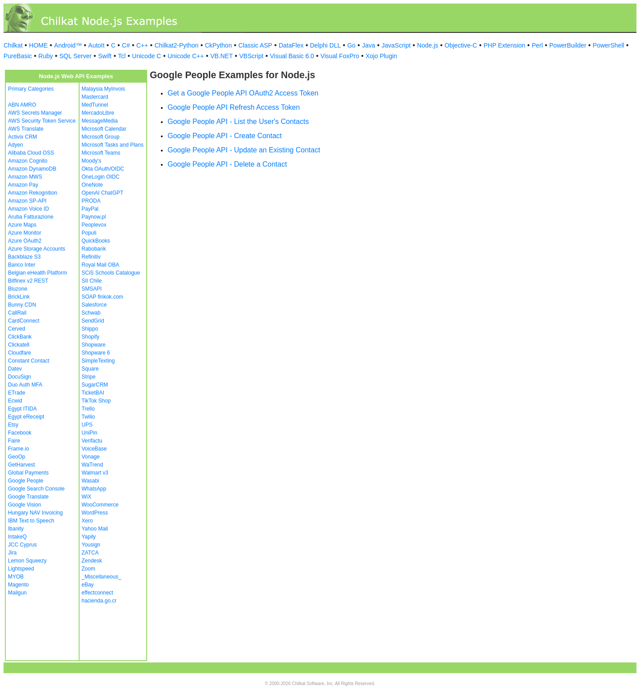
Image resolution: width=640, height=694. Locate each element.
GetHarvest (21, 465)
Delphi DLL (325, 45)
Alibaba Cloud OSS (31, 153)
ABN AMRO (22, 105)
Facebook (20, 433)
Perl (537, 45)
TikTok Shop (96, 401)
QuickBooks (96, 241)
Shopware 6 (96, 353)
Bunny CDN (22, 305)
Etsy (13, 425)
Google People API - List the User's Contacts (238, 121)
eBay (88, 585)
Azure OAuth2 (24, 241)
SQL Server (76, 56)
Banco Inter (21, 265)
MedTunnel (95, 105)
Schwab (91, 313)
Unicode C (146, 56)
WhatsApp (94, 489)
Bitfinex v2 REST (28, 281)
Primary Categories (31, 89)
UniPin (89, 433)
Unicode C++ (186, 56)
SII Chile (92, 281)
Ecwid (15, 401)
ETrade (16, 393)
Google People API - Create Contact (225, 136)
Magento (18, 585)
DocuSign (19, 377)
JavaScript (396, 45)
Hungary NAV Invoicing (35, 513)
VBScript (251, 56)
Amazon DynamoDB (32, 169)
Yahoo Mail (95, 529)
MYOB (16, 577)
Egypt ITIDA (22, 409)
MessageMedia (100, 121)
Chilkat (13, 45)
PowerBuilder (567, 45)
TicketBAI (93, 393)
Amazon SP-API (27, 201)
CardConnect (24, 321)
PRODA (91, 201)
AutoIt (96, 45)
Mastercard (95, 97)
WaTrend (92, 465)
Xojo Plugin (381, 56)
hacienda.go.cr (99, 601)
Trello (88, 409)
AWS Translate (26, 129)
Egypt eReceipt (26, 417)
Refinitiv (91, 257)
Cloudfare (19, 353)
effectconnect (97, 593)
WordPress (95, 513)
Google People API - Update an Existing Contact (244, 150)
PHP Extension (504, 45)
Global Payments (28, 473)
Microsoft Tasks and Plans (113, 145)
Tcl (121, 56)
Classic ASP (255, 45)
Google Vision (24, 505)
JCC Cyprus (22, 545)
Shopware (94, 345)
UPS (87, 425)
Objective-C (460, 45)
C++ (142, 45)
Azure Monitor (24, 233)
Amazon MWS (25, 177)
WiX (87, 497)
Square (90, 369)
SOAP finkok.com (103, 297)
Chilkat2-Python (177, 45)
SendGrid (93, 321)
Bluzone (17, 289)
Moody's (91, 161)
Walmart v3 (95, 473)
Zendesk (92, 561)
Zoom (89, 569)
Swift (105, 56)
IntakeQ (17, 537)
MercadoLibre (98, 113)
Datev (15, 369)
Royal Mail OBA (101, 265)
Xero (87, 521)
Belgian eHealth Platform (37, 273)
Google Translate (28, 497)
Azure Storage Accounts (36, 249)
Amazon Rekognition (32, 193)
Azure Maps (22, 225)
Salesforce (94, 305)
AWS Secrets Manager (35, 113)
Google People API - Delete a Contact (227, 164)
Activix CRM (22, 137)
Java (368, 45)
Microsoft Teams (101, 153)
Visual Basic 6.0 (292, 56)
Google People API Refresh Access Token (234, 107)
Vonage (91, 457)
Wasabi (91, 481)
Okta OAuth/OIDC (103, 169)
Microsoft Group (101, 137)
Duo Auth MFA (25, 385)
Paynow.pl (94, 217)
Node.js (427, 45)
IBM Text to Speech (31, 521)
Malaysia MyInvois (103, 89)
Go (351, 45)
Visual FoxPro (339, 56)
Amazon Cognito (28, 161)
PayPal (90, 209)
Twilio (88, 417)
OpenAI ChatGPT (103, 193)
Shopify (91, 337)
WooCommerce (100, 505)
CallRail (17, 313)
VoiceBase (94, 449)
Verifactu (92, 441)
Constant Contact (28, 361)
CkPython (218, 45)
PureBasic (18, 56)
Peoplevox (94, 225)
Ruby (45, 56)
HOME (38, 45)
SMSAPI (92, 289)
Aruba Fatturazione (30, 217)
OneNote (92, 185)
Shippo (90, 329)
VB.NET (221, 56)
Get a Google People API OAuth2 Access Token (243, 93)
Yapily (89, 537)
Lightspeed (21, 569)
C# (126, 45)
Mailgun (17, 593)
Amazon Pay (23, 185)
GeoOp (16, 457)
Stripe (89, 377)
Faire (14, 441)
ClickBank (20, 337)
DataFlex (291, 45)
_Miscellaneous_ (101, 577)
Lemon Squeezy (27, 561)
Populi (89, 233)
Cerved (16, 329)
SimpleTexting (98, 361)
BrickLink (19, 297)
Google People (25, 481)
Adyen (15, 145)
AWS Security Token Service (42, 121)
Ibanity (16, 529)
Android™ (68, 45)
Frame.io (18, 449)
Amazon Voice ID (28, 209)
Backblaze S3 (24, 257)
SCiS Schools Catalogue (111, 273)
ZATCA (90, 553)
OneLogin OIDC (101, 177)
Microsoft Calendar (104, 129)
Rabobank (94, 249)
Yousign (91, 545)
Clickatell (18, 345)
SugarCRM (95, 385)
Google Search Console (36, 489)
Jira (12, 553)
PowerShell (608, 45)
